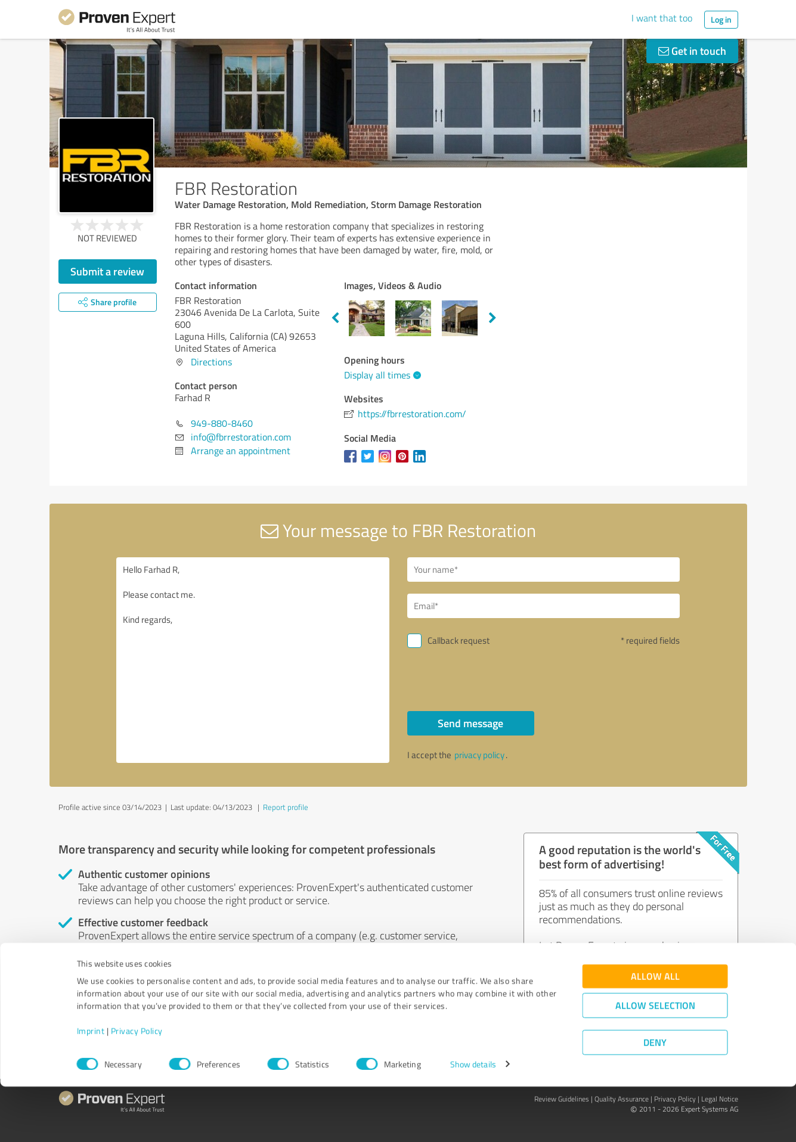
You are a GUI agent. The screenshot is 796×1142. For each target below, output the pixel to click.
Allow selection (655, 1060)
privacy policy (479, 755)
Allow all (655, 1031)
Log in (721, 19)
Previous (335, 318)
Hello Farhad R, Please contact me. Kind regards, (252, 660)
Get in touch (692, 50)
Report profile (285, 807)
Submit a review (107, 271)
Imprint (91, 1086)
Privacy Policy (137, 1086)
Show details (473, 1119)
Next (492, 318)
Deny (655, 1097)
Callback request (459, 640)
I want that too (661, 17)
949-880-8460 (222, 423)
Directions (211, 361)
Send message (470, 723)
